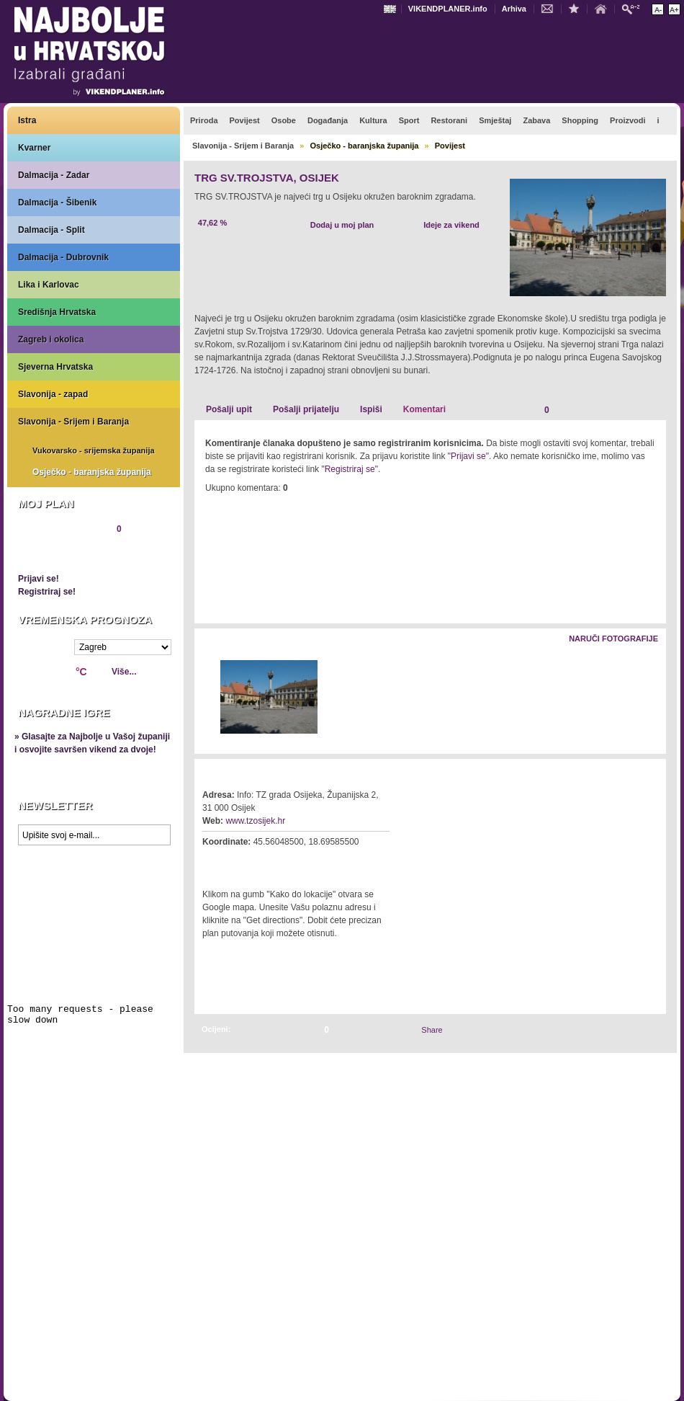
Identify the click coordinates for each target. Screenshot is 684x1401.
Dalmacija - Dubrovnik (63, 257)
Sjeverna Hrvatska (55, 367)
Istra (27, 120)
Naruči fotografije (613, 638)
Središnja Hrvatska (57, 312)
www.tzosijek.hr (255, 821)
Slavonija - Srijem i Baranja (73, 422)
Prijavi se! (38, 579)
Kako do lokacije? (246, 862)
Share (431, 1030)
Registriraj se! (47, 592)
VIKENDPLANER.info (447, 8)
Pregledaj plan (61, 553)
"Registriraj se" (349, 469)
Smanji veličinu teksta (658, 9)
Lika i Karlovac (48, 285)
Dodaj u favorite (577, 8)
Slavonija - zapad (53, 394)
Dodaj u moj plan (342, 225)
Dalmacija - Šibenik (57, 202)
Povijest (450, 145)
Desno (648, 698)
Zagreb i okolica (51, 339)
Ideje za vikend (451, 225)
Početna (604, 8)
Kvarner (34, 148)
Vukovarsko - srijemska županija (93, 450)
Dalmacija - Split (51, 230)
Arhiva (514, 8)
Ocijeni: (216, 1029)
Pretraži (634, 8)
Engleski (391, 9)
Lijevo (206, 698)
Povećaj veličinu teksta (674, 9)
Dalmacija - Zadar (53, 175)
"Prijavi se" (468, 456)
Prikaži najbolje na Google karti (93, 938)
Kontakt (551, 8)
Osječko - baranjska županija (91, 472)
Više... (124, 672)
